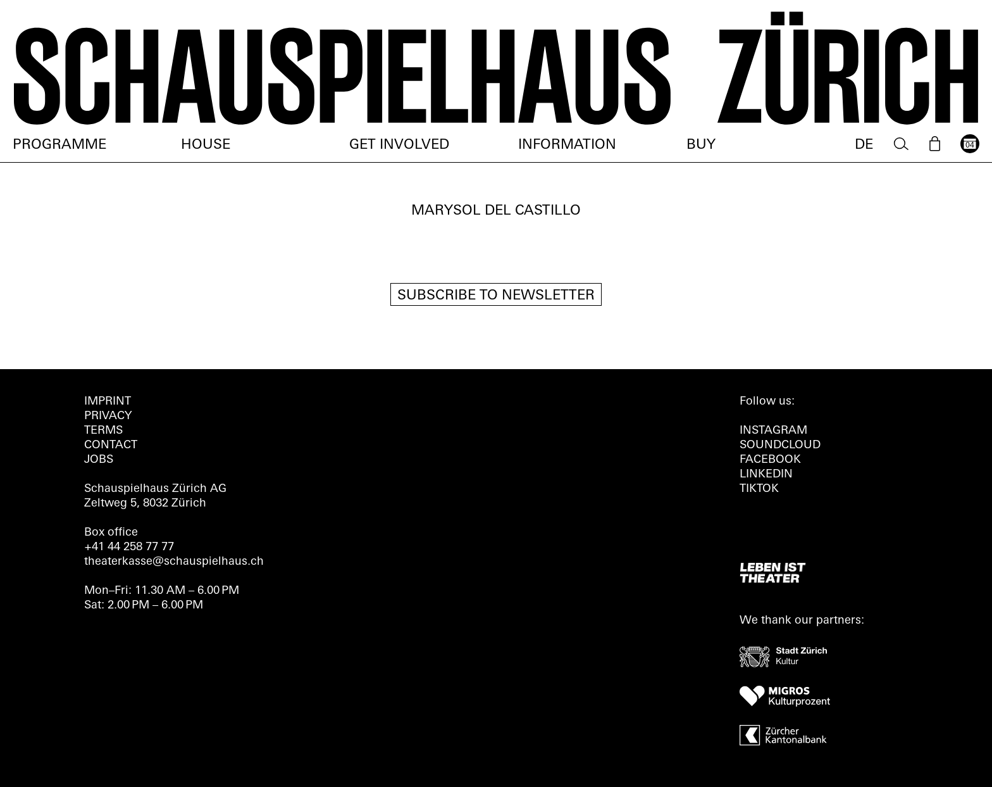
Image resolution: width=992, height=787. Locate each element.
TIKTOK (759, 489)
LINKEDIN (766, 475)
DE (864, 145)
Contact (110, 445)
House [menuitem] (205, 145)
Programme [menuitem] (59, 145)
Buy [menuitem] (701, 145)
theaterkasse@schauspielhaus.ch (174, 562)
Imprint (107, 402)
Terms (103, 431)
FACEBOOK (770, 460)
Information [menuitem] (567, 145)
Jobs (98, 460)
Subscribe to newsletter (496, 296)
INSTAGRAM (773, 431)
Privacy (108, 416)
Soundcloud (780, 445)
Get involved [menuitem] (399, 145)
